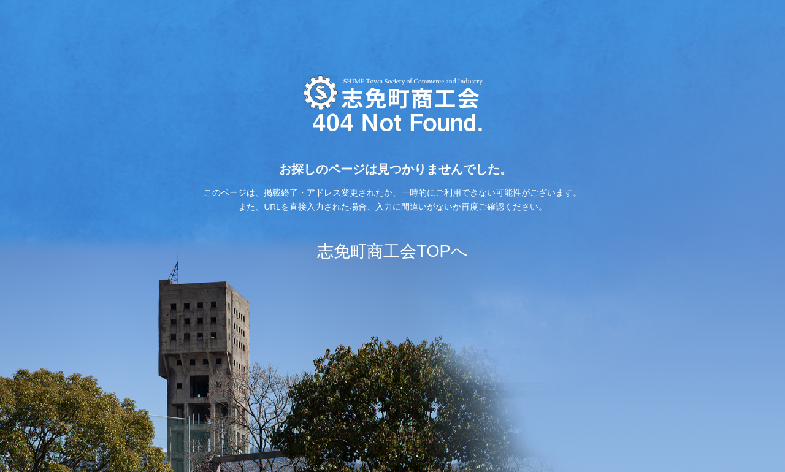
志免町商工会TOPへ (392, 251)
